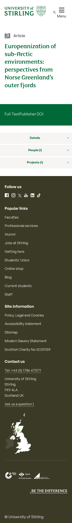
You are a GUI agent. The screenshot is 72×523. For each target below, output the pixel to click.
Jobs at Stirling (16, 243)
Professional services (21, 226)
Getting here (14, 251)
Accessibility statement (23, 323)
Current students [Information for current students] (18, 286)
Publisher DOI (31, 114)
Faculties (12, 217)
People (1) (35, 150)
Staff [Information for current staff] (9, 294)
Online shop (14, 268)
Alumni (10, 234)
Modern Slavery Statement (26, 341)
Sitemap (11, 332)
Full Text (12, 114)
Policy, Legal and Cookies (24, 315)
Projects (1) (35, 162)
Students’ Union (17, 260)
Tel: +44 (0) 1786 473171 (23, 370)
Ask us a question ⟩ (19, 404)
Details (35, 138)
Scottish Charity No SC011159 (27, 349)
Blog (8, 277)
